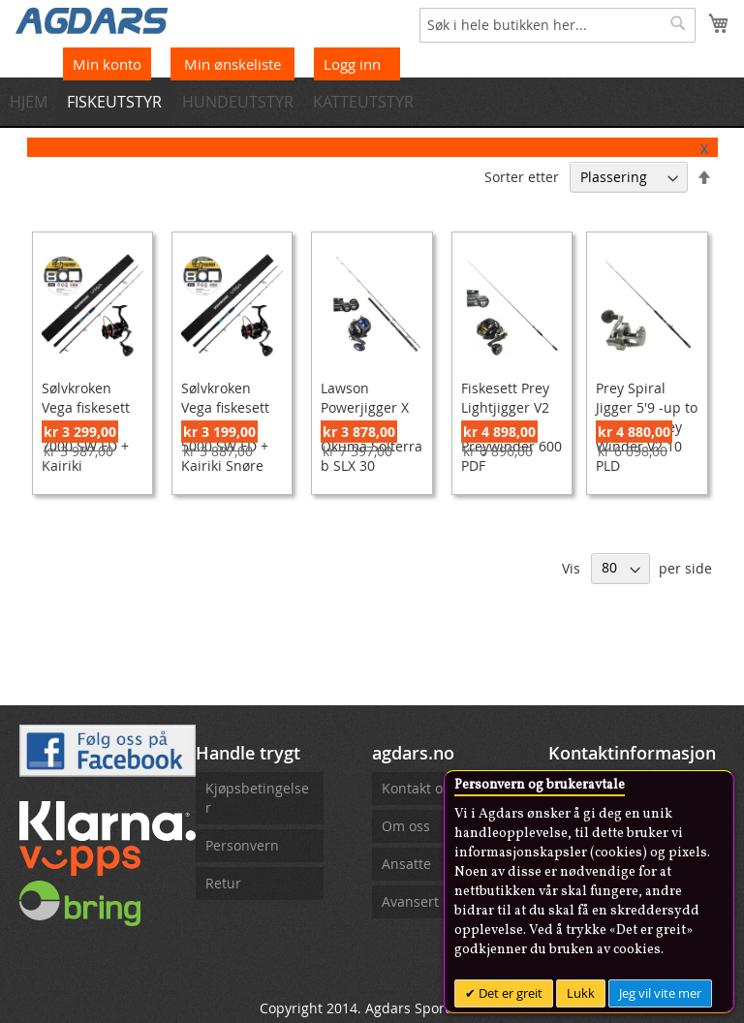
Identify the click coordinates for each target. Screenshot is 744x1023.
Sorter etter (521, 177)
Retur (223, 883)
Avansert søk (423, 901)
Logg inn (352, 64)
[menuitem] (34, 102)
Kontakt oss (419, 788)
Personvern (242, 845)
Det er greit (509, 993)
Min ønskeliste (234, 64)
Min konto (107, 64)
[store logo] (92, 19)
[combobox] (557, 25)
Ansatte (406, 863)
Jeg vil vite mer (660, 993)
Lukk (581, 993)
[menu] (372, 102)
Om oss (406, 826)
